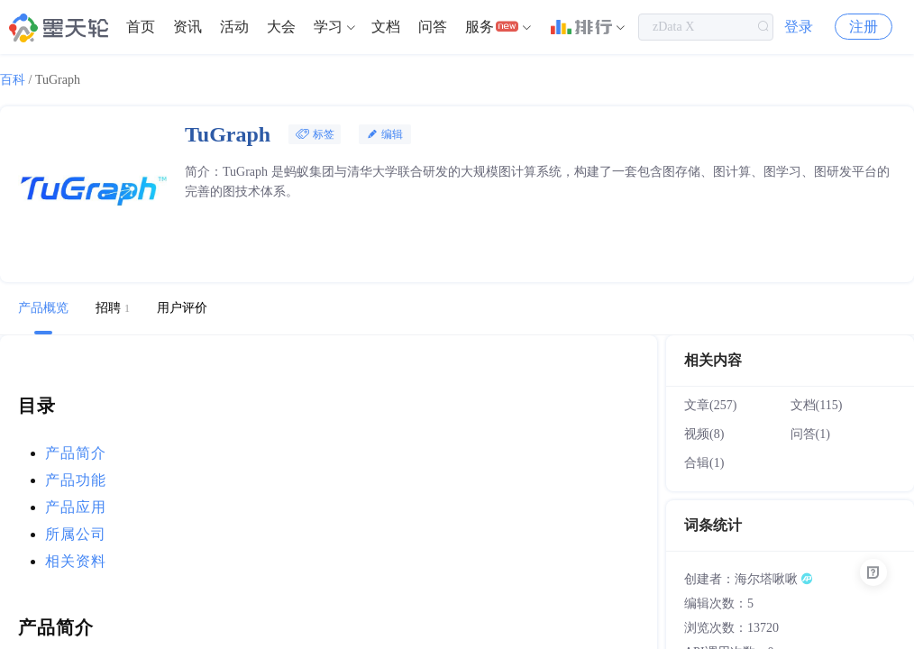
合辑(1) (704, 463)
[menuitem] (140, 27)
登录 (798, 26)
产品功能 (75, 480)
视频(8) (704, 434)
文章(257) (710, 405)
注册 (863, 26)
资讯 (187, 26)
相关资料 (75, 561)
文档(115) (817, 405)
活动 (234, 26)
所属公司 (75, 534)
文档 (385, 26)
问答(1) (810, 434)
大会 (281, 26)
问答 (432, 26)
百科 (12, 80)
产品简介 (75, 453)
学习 (328, 26)
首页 (140, 26)
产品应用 (75, 507)
